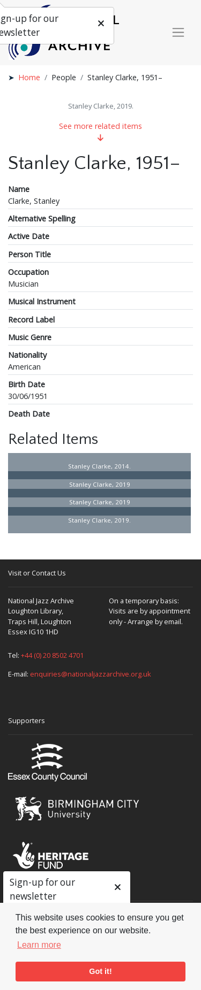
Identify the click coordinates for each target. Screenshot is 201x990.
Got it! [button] (100, 971)
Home (29, 77)
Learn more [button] (39, 944)
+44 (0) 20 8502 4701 (52, 655)
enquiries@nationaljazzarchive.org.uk (90, 674)
